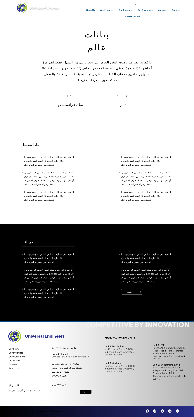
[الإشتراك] (85, 392)
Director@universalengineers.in (70, 356)
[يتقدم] (129, 292)
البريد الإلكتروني (59, 385)
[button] (90, 10)
